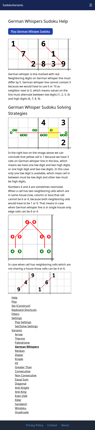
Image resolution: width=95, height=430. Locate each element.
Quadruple (22, 412)
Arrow (19, 334)
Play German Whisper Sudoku (30, 31)
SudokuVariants (13, 5)
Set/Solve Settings (26, 326)
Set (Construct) (21, 306)
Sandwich (21, 404)
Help (14, 297)
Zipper (19, 355)
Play (14, 302)
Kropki (19, 359)
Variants (17, 330)
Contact (52, 425)
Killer (18, 400)
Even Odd (21, 396)
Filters (15, 314)
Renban (20, 351)
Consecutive (22, 371)
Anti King (20, 392)
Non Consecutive (25, 375)
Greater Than (23, 367)
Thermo (20, 338)
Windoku (20, 408)
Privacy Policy (34, 425)
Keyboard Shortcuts (24, 310)
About (65, 425)
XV (16, 363)
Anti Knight (22, 388)
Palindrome (22, 343)
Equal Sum (21, 379)
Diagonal (20, 383)
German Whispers (27, 347)
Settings (17, 318)
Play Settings (23, 322)
